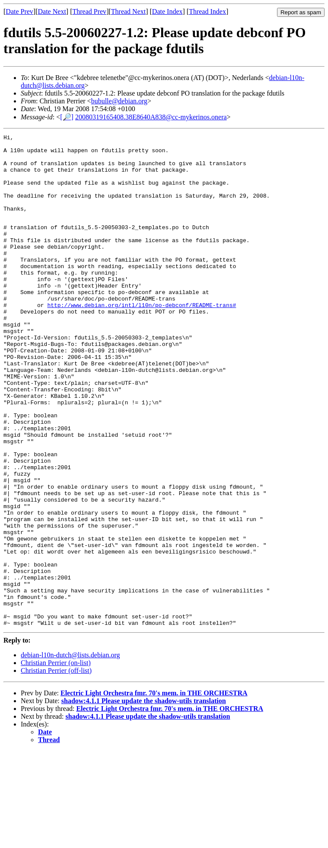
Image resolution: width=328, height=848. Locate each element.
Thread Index (207, 11)
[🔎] (66, 117)
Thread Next (128, 11)
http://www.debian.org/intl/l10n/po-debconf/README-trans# (141, 338)
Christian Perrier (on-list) (56, 760)
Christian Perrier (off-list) (56, 767)
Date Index (167, 11)
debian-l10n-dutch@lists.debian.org (70, 752)
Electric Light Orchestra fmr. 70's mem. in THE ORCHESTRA (154, 790)
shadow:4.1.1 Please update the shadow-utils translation (143, 798)
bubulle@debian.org (119, 101)
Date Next (52, 11)
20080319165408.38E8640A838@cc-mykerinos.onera (151, 117)
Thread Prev (89, 11)
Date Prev (19, 11)
